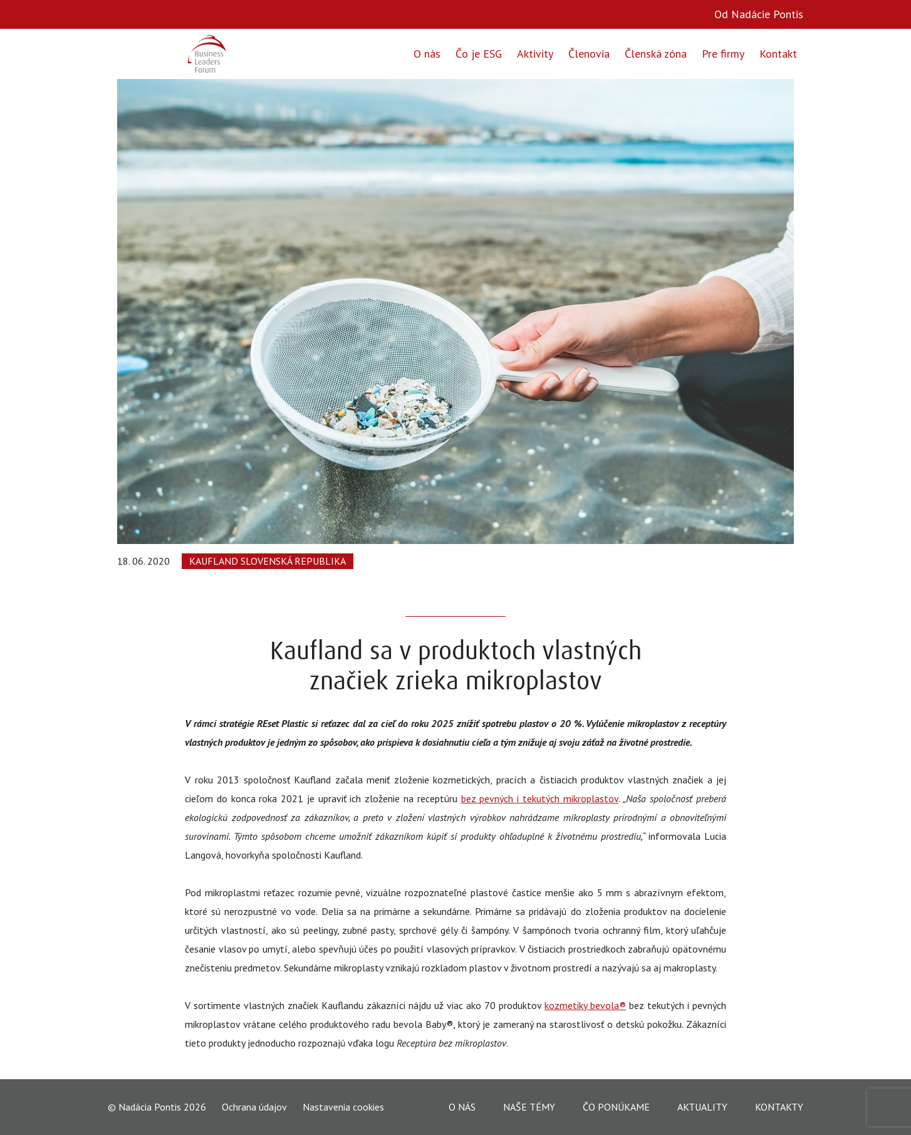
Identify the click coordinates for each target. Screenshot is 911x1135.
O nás (427, 53)
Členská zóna (656, 53)
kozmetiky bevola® (585, 1005)
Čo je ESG (478, 53)
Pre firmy (723, 53)
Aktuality (702, 1107)
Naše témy (529, 1107)
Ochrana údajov (254, 1107)
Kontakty (779, 1107)
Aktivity (535, 53)
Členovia (589, 53)
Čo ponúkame (616, 1107)
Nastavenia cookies (343, 1107)
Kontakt (778, 53)
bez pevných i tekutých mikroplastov (539, 798)
